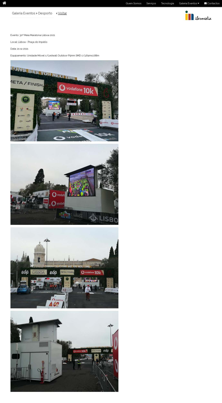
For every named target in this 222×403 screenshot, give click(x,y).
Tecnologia (167, 3)
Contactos (211, 3)
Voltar (62, 13)
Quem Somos (133, 3)
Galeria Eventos (189, 3)
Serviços (151, 3)
